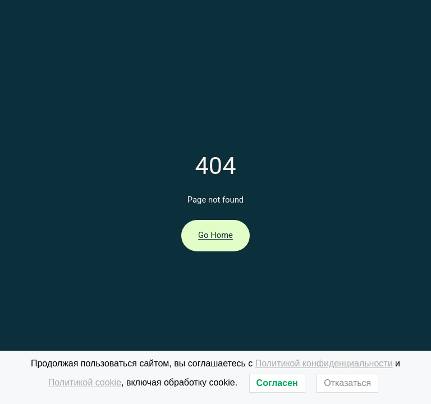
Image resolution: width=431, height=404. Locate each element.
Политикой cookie (84, 382)
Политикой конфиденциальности (324, 363)
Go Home (215, 235)
